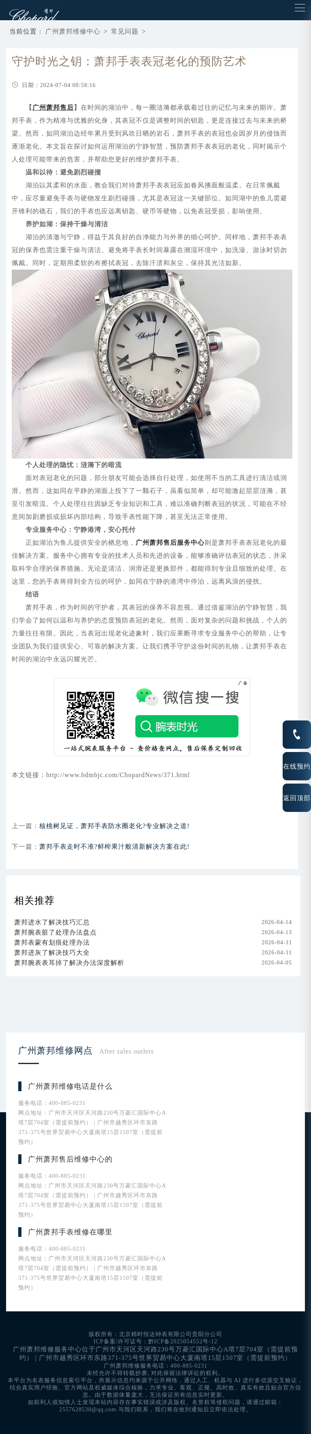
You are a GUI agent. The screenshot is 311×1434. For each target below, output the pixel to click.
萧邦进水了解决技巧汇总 (52, 922)
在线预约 (297, 766)
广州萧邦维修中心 (72, 31)
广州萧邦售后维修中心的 (70, 1159)
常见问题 (124, 31)
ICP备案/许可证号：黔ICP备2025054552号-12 (155, 1341)
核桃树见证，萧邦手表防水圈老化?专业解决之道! (114, 825)
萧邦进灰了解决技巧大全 (52, 952)
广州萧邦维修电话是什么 (70, 1086)
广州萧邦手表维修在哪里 (70, 1232)
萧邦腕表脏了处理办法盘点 (55, 932)
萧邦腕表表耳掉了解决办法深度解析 (69, 962)
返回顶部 (297, 798)
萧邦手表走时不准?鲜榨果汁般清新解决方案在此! (114, 846)
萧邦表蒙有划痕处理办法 (52, 942)
